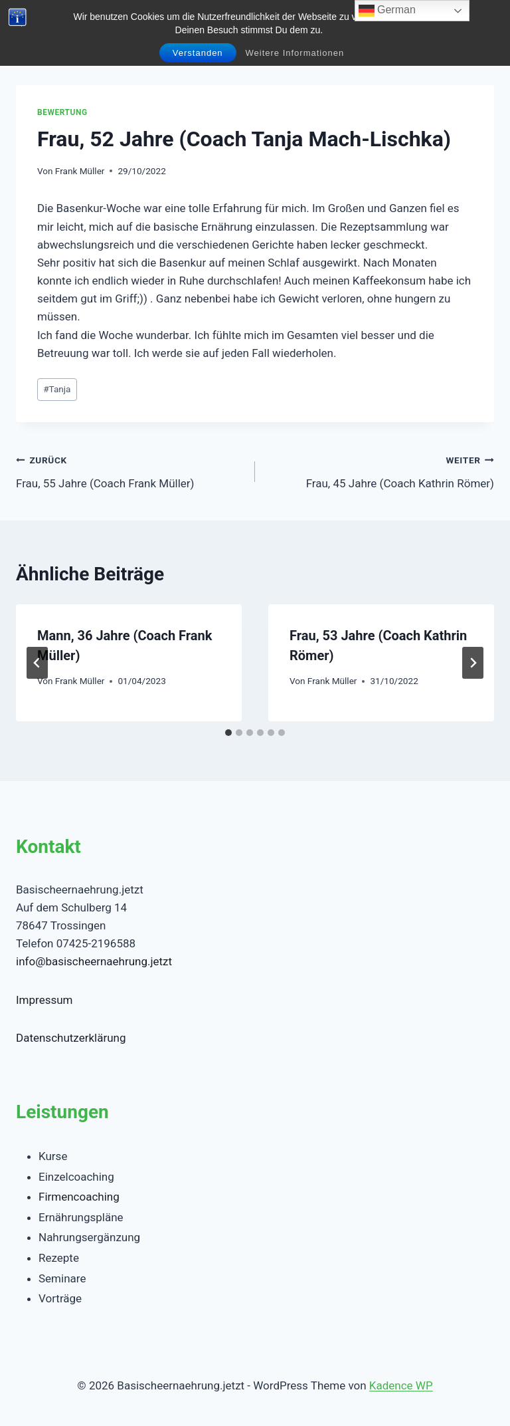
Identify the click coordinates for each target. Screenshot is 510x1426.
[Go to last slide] (37, 663)
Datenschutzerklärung (71, 1037)
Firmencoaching (79, 1196)
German (387, 11)
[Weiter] (472, 663)
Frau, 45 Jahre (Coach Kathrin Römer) (380, 470)
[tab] (228, 732)
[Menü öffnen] (481, 26)
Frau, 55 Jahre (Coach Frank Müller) (130, 470)
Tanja (56, 389)
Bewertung (62, 112)
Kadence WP (401, 1385)
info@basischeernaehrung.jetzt (94, 961)
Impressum (44, 1000)
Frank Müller (80, 171)
